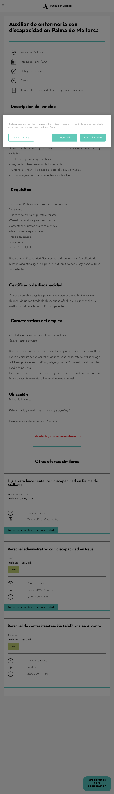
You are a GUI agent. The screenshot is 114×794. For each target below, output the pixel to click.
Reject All (65, 137)
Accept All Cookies (92, 137)
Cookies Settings (21, 137)
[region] (57, 131)
